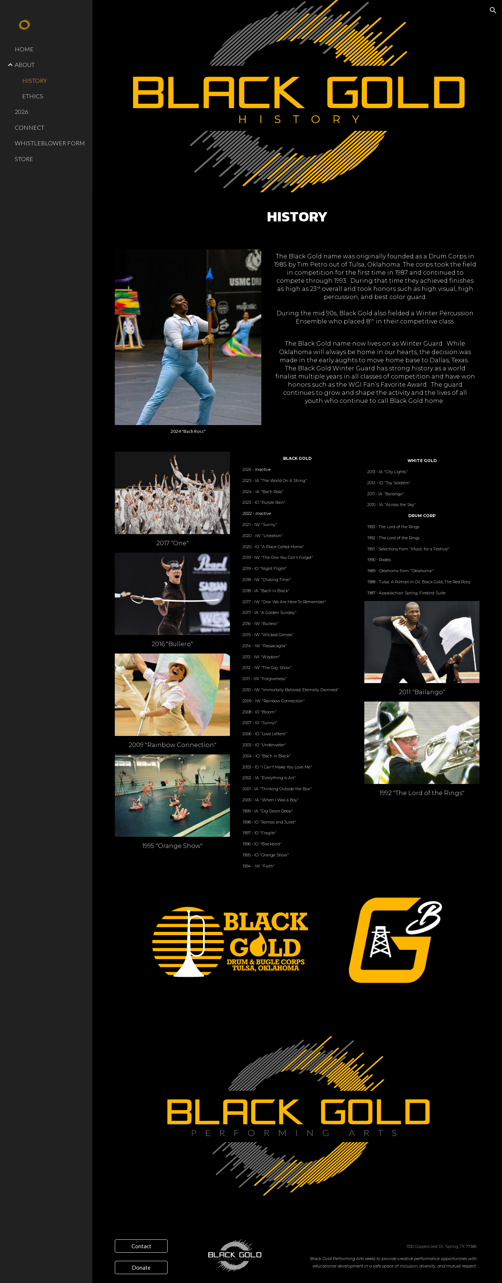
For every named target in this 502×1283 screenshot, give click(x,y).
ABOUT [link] (25, 64)
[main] (297, 216)
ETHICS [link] (32, 95)
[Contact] (141, 1246)
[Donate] (141, 1267)
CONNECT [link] (29, 127)
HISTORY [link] (34, 80)
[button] (493, 10)
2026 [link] (21, 111)
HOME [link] (24, 48)
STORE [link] (24, 158)
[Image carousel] (188, 342)
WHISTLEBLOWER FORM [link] (50, 142)
